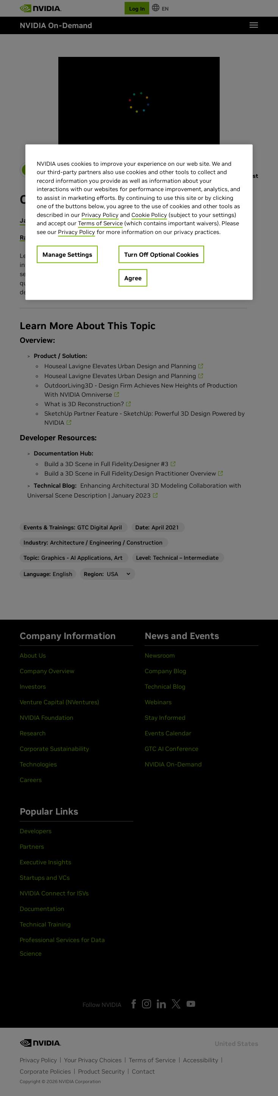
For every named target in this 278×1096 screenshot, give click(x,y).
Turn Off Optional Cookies (161, 254)
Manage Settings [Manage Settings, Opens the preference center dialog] (67, 254)
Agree (133, 278)
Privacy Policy (100, 214)
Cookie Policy (149, 214)
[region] (139, 222)
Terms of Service (100, 223)
